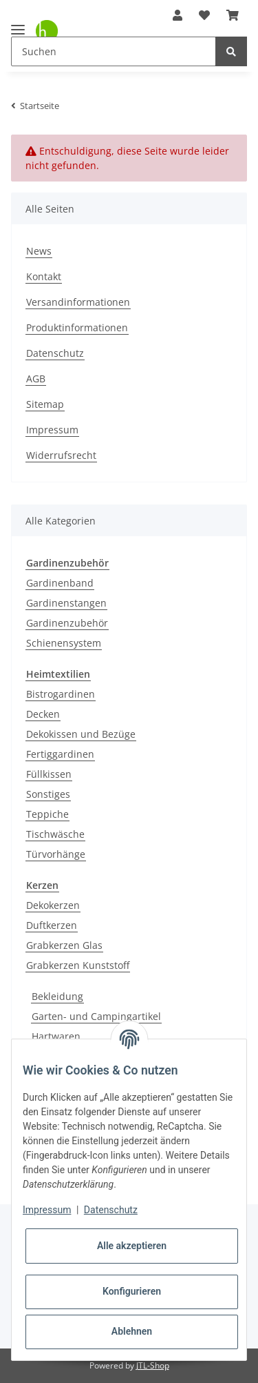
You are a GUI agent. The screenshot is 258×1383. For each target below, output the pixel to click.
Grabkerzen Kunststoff (77, 965)
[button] (177, 15)
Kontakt (43, 276)
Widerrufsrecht (61, 455)
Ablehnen (131, 1331)
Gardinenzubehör (67, 622)
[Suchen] (113, 51)
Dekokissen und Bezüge (81, 733)
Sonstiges (48, 794)
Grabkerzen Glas (64, 945)
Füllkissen (49, 774)
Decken (43, 713)
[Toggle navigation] (18, 23)
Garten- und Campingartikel (96, 1016)
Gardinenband (60, 582)
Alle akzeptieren (131, 1245)
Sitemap (45, 404)
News (39, 250)
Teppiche (47, 814)
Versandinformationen (78, 301)
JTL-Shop (152, 1365)
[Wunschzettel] (204, 15)
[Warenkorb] (232, 15)
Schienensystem (63, 642)
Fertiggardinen (60, 754)
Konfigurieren (132, 1291)
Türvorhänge (55, 854)
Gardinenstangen (66, 602)
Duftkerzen (51, 925)
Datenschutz (55, 353)
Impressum (52, 429)
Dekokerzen (53, 905)
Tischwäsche (55, 834)
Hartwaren (56, 1036)
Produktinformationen (77, 327)
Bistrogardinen (60, 693)
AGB (35, 378)
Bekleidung (57, 996)
